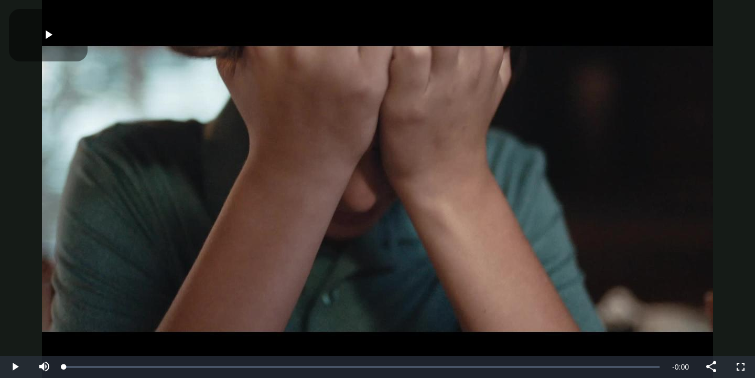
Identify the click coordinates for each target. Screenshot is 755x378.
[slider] (362, 367)
